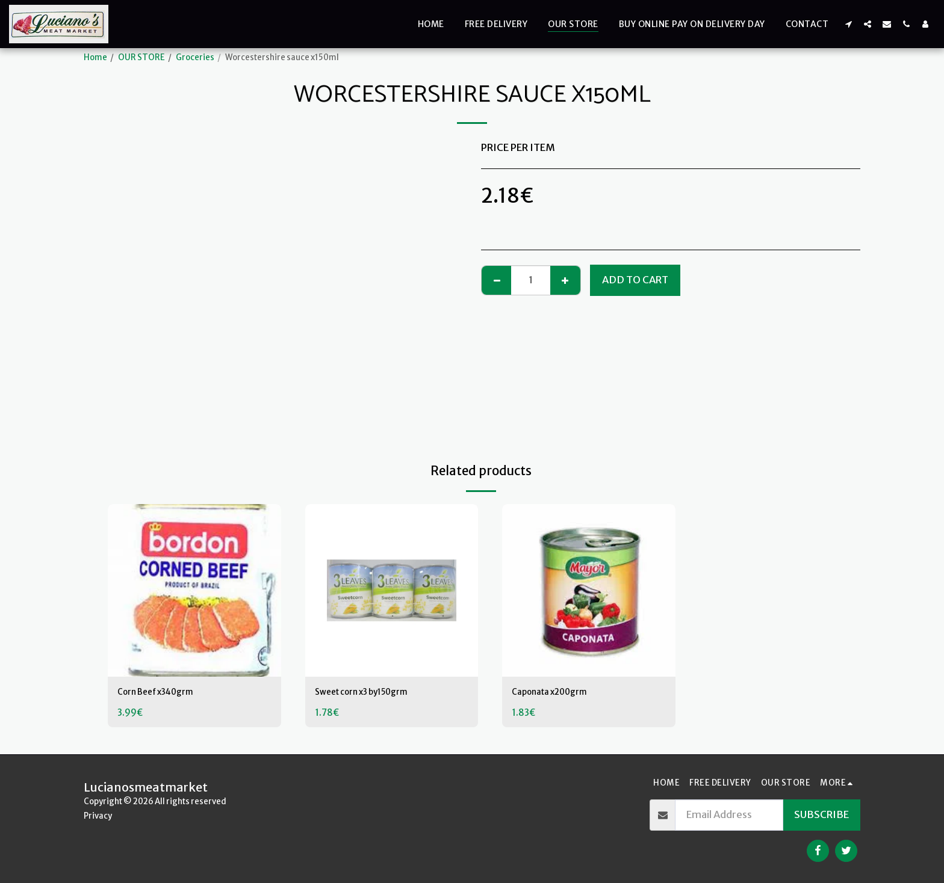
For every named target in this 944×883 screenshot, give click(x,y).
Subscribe (821, 814)
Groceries (195, 57)
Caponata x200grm (558, 693)
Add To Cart (635, 280)
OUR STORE (141, 57)
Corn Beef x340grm (165, 693)
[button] (848, 23)
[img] (194, 590)
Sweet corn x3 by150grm (373, 693)
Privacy (98, 816)
